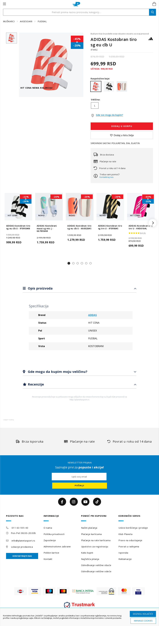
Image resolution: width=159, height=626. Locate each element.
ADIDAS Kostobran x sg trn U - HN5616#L (141, 227)
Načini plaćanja (89, 527)
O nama (48, 527)
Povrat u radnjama (128, 546)
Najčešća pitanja (90, 558)
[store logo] (76, 4)
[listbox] (122, 106)
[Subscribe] (79, 486)
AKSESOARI (26, 21)
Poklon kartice (51, 552)
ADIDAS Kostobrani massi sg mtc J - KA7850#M (47, 229)
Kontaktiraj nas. (107, 177)
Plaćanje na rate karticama (96, 540)
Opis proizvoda (40, 288)
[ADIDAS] (150, 40)
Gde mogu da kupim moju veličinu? (57, 371)
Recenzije (35, 384)
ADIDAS (92, 315)
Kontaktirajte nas (22, 556)
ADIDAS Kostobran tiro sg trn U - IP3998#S (110, 227)
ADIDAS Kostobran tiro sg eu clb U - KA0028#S (79, 227)
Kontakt (48, 558)
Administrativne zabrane (57, 546)
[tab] (79, 288)
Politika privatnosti (54, 534)
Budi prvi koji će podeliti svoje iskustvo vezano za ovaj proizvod (120, 34)
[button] (68, 263)
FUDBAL (42, 21)
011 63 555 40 (20, 527)
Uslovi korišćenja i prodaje (133, 527)
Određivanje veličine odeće (96, 571)
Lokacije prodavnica (22, 546)
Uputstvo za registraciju (94, 546)
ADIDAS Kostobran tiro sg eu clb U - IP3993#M (18, 227)
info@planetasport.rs (23, 540)
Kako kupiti (87, 552)
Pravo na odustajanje (130, 540)
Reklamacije (125, 558)
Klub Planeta (125, 534)
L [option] (94, 105)
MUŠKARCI (9, 21)
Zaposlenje (50, 540)
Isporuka (123, 552)
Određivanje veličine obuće (96, 565)
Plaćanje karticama (91, 534)
